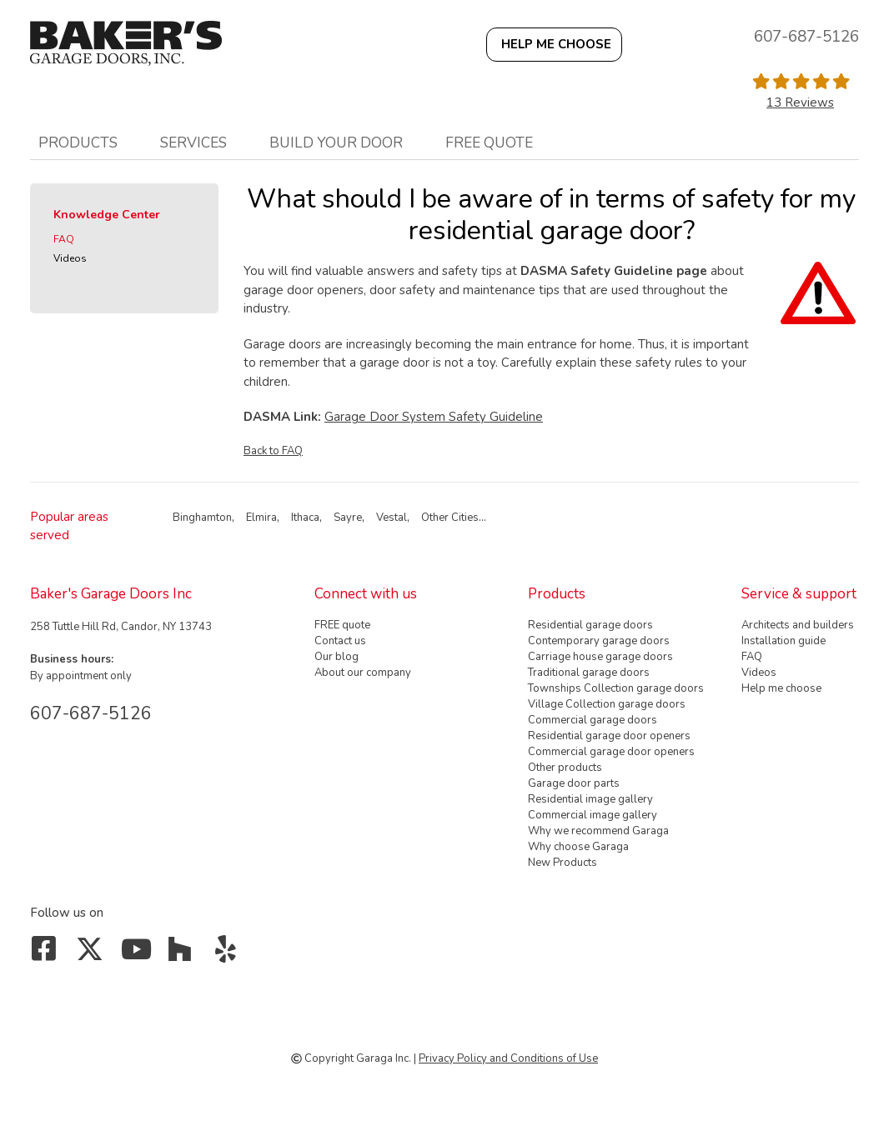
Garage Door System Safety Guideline (433, 416)
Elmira (261, 517)
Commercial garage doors (592, 720)
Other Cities (450, 517)
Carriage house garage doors (600, 656)
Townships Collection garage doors (616, 688)
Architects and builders (797, 625)
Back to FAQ (273, 450)
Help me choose (781, 688)
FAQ (63, 239)
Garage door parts (574, 783)
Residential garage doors (590, 625)
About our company (362, 672)
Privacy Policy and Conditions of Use (508, 1058)
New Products (562, 862)
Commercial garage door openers (611, 751)
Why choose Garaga (578, 846)
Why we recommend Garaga (598, 830)
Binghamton (202, 517)
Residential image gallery (590, 799)
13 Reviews (800, 102)
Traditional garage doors (589, 672)
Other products (565, 767)
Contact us (340, 640)
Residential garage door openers (609, 735)
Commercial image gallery (592, 815)
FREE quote (489, 143)
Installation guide (783, 640)
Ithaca (305, 517)
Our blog (336, 656)
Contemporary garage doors (599, 640)
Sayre (348, 517)
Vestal (391, 517)
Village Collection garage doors (607, 704)
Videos (70, 258)
